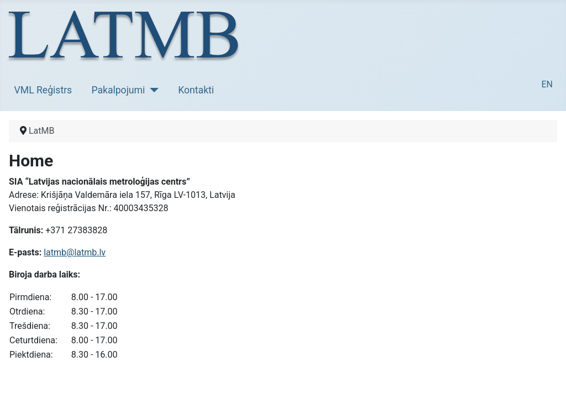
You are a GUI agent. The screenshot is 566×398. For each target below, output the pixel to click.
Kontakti (196, 90)
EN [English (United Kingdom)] (547, 84)
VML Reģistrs (43, 90)
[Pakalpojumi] (152, 90)
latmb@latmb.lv (75, 252)
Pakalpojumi (118, 90)
